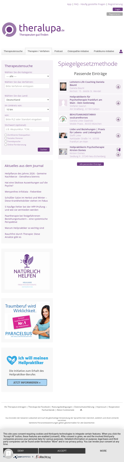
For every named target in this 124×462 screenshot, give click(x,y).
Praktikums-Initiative (104, 51)
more (103, 450)
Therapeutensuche (13, 51)
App (69, 4)
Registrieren (114, 14)
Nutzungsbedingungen (62, 406)
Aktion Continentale (65, 410)
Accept (62, 450)
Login (117, 9)
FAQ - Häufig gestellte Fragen (89, 4)
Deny (21, 450)
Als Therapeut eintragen (15, 406)
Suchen (43, 149)
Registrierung (115, 4)
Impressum (101, 406)
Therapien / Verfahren (38, 51)
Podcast (58, 51)
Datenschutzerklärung (84, 406)
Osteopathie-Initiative (78, 51)
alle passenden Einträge (90, 164)
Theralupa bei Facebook (39, 406)
